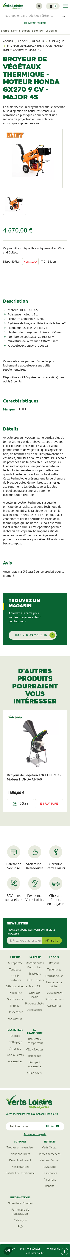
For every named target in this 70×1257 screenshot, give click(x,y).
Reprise (49, 1185)
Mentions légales (30, 1248)
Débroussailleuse (15, 986)
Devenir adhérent (20, 1160)
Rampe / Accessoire (34, 1064)
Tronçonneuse (54, 975)
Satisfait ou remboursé (20, 1173)
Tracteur (15, 1005)
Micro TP (34, 986)
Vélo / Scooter (34, 1049)
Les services (50, 1173)
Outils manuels (54, 999)
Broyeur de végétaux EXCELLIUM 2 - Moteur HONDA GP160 (34, 777)
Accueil (8, 41)
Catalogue (20, 1220)
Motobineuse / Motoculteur (35, 965)
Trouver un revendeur (20, 1147)
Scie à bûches (54, 992)
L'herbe (5, 30)
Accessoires (15, 1018)
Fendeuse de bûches (54, 984)
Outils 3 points (35, 980)
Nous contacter (20, 1153)
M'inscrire (51, 940)
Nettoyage (15, 1042)
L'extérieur (37, 30)
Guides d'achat (49, 1160)
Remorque (34, 1055)
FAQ (20, 1226)
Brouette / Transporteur (34, 1041)
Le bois (26, 30)
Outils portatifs (15, 978)
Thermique (56, 41)
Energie (15, 1035)
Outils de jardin (34, 995)
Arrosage (15, 1048)
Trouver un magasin (35, 22)
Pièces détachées (49, 1153)
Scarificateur (15, 999)
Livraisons (49, 1166)
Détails (21, 804)
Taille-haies (54, 969)
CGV (12, 1248)
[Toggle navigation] (65, 5)
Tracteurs (35, 973)
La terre (15, 30)
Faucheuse (15, 992)
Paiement (50, 1179)
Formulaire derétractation (20, 1211)
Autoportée (15, 963)
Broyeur (38, 41)
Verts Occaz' (49, 1147)
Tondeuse (15, 969)
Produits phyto (34, 1003)
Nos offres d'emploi (20, 1203)
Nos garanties (20, 1166)
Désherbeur (15, 1012)
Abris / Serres (15, 1054)
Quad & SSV (34, 1072)
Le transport (52, 30)
